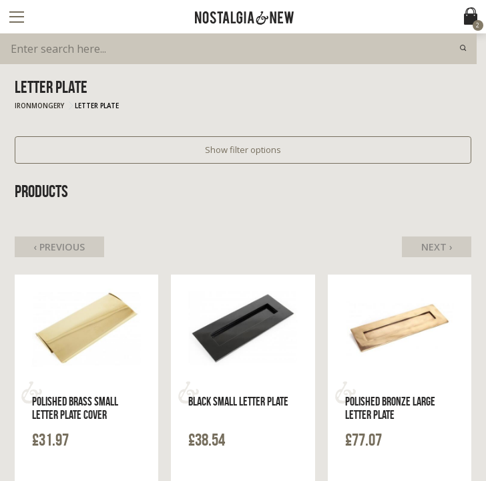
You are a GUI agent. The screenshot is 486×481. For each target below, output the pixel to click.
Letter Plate (97, 106)
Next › (437, 246)
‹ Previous (59, 246)
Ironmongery (39, 106)
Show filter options (243, 150)
